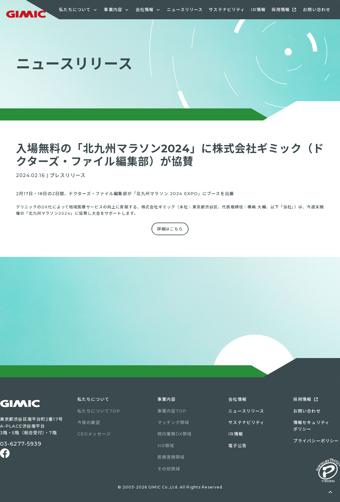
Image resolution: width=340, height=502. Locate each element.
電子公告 (237, 445)
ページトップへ (330, 492)
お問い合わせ (316, 9)
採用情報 (281, 9)
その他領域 (169, 469)
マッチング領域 (173, 422)
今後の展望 (88, 422)
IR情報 (258, 9)
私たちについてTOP (98, 411)
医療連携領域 (171, 457)
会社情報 (237, 399)
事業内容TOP (172, 411)
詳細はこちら (170, 228)
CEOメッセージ (94, 434)
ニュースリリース (185, 9)
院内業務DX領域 (175, 434)
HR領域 (166, 445)
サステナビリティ (227, 9)
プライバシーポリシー (316, 441)
